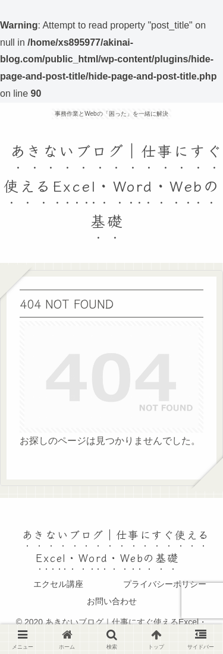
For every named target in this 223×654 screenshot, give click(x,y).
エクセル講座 (58, 584)
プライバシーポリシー (164, 584)
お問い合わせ (112, 601)
